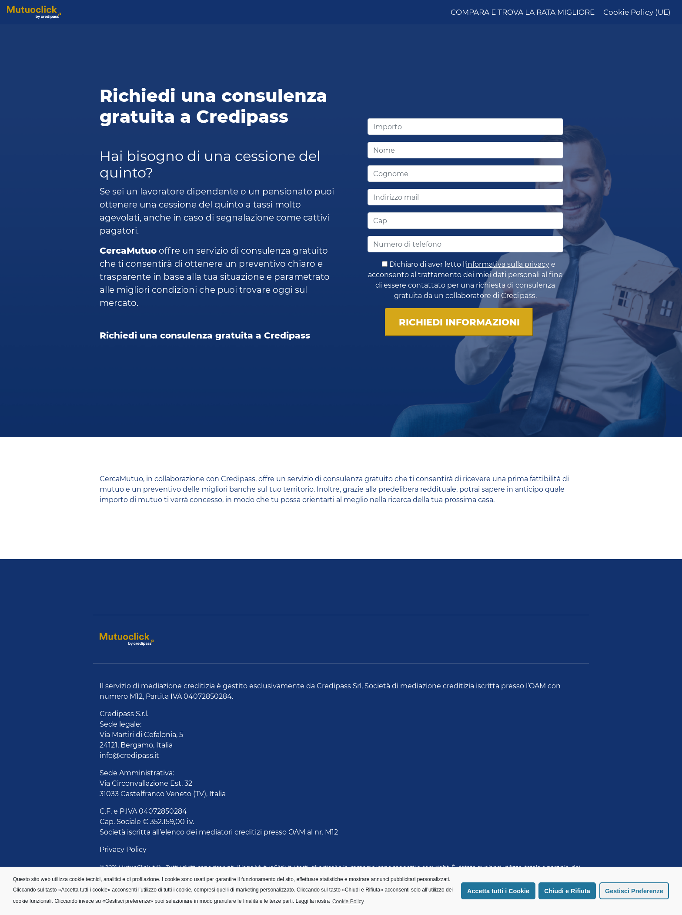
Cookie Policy (348, 901)
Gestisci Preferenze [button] (634, 891)
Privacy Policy (123, 849)
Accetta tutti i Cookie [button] (498, 891)
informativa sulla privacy (507, 264)
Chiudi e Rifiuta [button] (567, 891)
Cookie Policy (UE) (637, 12)
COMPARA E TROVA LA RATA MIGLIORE (523, 12)
